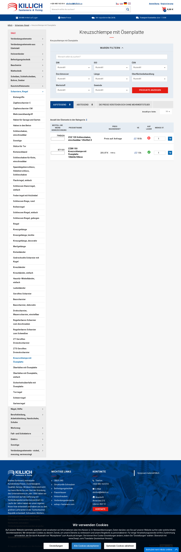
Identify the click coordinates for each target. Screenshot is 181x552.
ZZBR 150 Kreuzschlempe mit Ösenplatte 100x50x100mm (77, 152)
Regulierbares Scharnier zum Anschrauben (24, 322)
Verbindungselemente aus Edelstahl (23, 46)
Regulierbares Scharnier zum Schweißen (24, 331)
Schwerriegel (19, 398)
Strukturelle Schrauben (64, 484)
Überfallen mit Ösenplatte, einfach (25, 375)
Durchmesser (62, 74)
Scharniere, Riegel (22, 25)
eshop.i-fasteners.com (64, 504)
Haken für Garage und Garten (26, 120)
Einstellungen (56, 546)
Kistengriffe (18, 97)
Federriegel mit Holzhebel (25, 195)
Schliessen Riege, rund (24, 201)
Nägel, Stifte (16, 409)
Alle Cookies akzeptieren (86, 546)
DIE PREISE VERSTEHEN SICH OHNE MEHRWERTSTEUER (124, 105)
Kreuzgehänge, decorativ (25, 241)
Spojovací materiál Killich (148, 473)
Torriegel (17, 392)
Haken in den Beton (22, 125)
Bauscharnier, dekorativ (24, 305)
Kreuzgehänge (20, 229)
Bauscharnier (19, 299)
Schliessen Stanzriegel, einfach (24, 188)
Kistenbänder (19, 252)
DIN (57, 63)
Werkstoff (60, 85)
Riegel (16, 224)
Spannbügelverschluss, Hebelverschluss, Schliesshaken (24, 171)
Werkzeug (15, 428)
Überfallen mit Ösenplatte (25, 367)
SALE (13, 33)
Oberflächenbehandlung (143, 74)
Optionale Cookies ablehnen (120, 546)
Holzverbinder (17, 54)
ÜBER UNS (58, 480)
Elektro (14, 439)
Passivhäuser (60, 492)
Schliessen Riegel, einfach (25, 212)
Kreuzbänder (19, 267)
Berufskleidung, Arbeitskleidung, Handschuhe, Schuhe (25, 418)
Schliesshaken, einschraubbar (20, 133)
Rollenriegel (19, 207)
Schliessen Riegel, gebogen (26, 218)
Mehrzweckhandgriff (23, 114)
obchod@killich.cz (74, 3)
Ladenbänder (19, 288)
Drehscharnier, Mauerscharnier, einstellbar (26, 313)
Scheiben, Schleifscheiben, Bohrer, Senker (23, 78)
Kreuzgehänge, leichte (23, 235)
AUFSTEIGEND (62, 105)
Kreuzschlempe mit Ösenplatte (22, 360)
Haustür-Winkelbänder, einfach (24, 280)
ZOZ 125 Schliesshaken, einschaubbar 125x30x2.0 (80, 138)
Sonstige (17, 140)
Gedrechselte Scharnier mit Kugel (26, 260)
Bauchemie (16, 65)
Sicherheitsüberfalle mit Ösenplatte (24, 385)
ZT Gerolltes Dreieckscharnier (21, 341)
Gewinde (98, 85)
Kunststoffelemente (20, 86)
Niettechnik (16, 71)
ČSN (134, 63)
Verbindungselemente (21, 39)
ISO (95, 63)
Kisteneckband (20, 152)
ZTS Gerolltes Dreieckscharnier (21, 350)
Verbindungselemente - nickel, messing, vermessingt (25, 452)
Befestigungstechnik (20, 59)
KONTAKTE (100, 509)
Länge (97, 74)
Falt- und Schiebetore (21, 433)
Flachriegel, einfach (22, 180)
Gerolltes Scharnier (22, 294)
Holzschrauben (61, 496)
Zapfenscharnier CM (23, 108)
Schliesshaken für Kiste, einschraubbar (24, 159)
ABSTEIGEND (85, 105)
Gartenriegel (19, 403)
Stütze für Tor (19, 146)
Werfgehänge (19, 246)
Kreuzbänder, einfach (23, 273)
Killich (10, 25)
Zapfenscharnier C (22, 103)
